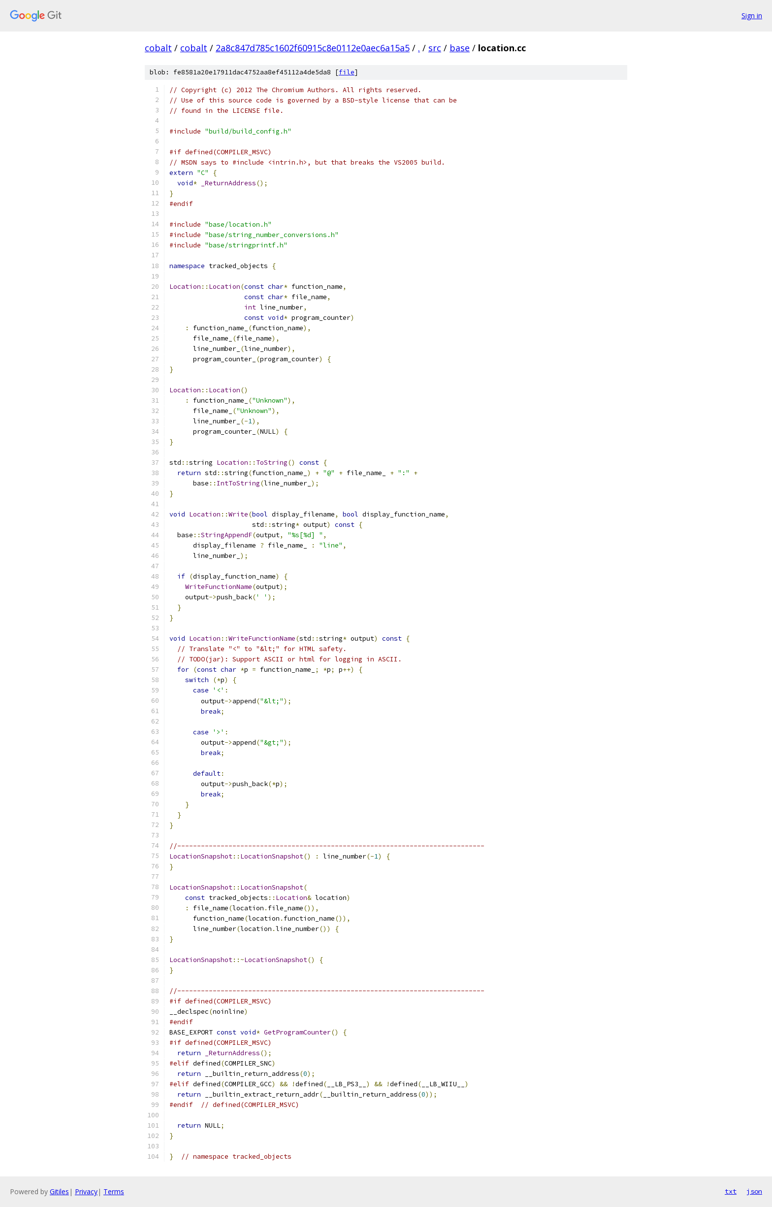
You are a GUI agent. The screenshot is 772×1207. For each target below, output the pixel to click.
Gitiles (59, 1191)
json (754, 1191)
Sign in (751, 15)
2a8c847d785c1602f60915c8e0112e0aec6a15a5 (313, 48)
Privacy (86, 1191)
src (434, 48)
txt (731, 1191)
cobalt (158, 48)
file (346, 72)
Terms (113, 1191)
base (460, 48)
